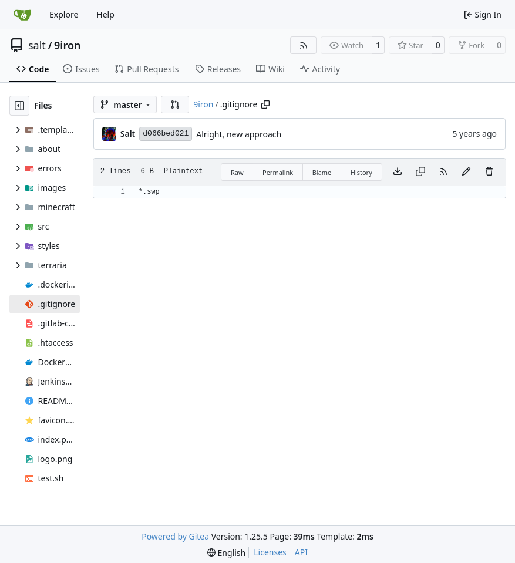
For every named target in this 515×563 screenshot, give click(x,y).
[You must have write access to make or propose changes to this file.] (489, 172)
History (361, 172)
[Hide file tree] (19, 106)
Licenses (270, 552)
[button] (175, 104)
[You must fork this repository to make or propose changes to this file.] (466, 172)
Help (105, 14)
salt (37, 45)
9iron (67, 45)
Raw (237, 172)
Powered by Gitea (175, 536)
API (301, 552)
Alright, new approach (238, 134)
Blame (322, 172)
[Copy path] (265, 104)
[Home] (22, 14)
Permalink (277, 172)
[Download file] (397, 172)
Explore (63, 14)
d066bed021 (166, 133)
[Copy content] (420, 172)
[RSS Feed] (303, 45)
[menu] (226, 552)
